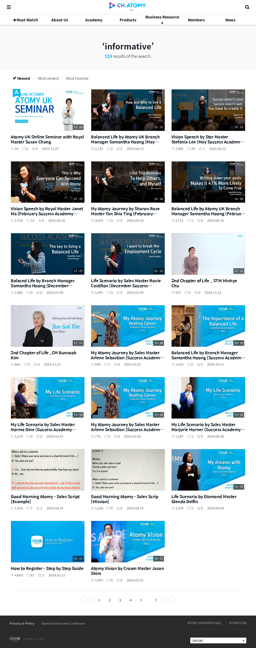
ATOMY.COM (238, 622)
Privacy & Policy (22, 623)
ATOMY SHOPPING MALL (204, 622)
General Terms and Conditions (63, 623)
